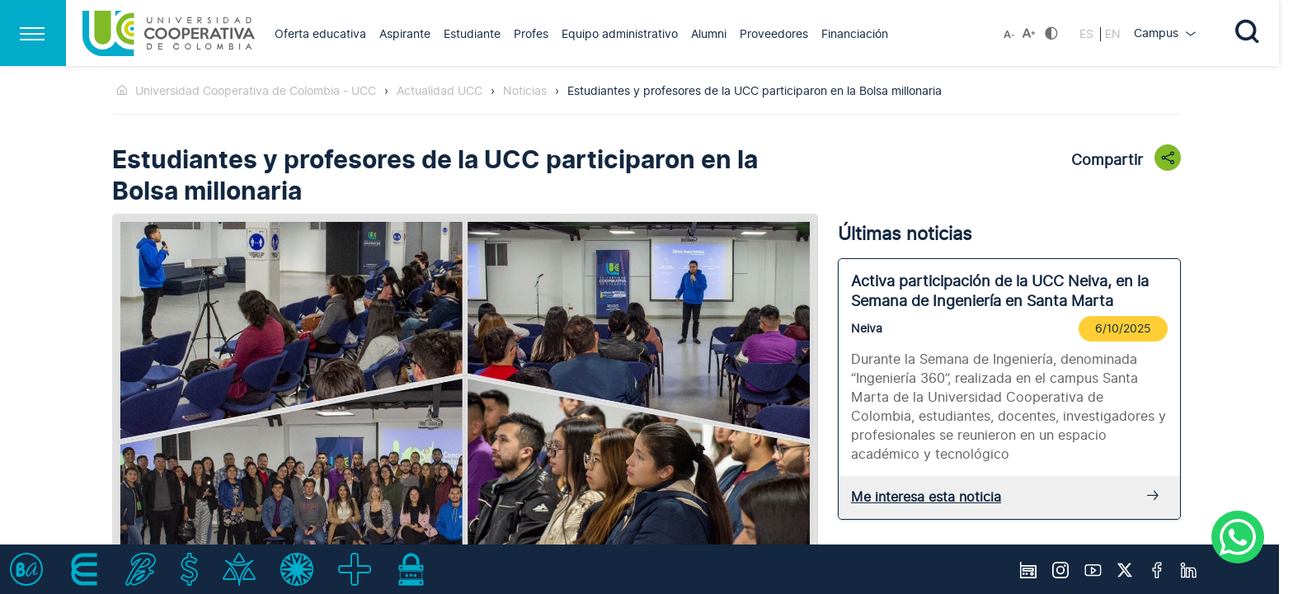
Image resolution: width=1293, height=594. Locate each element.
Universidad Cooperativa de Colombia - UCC (255, 91)
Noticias (525, 91)
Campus (1158, 33)
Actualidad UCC (439, 91)
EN (1113, 34)
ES (1088, 34)
